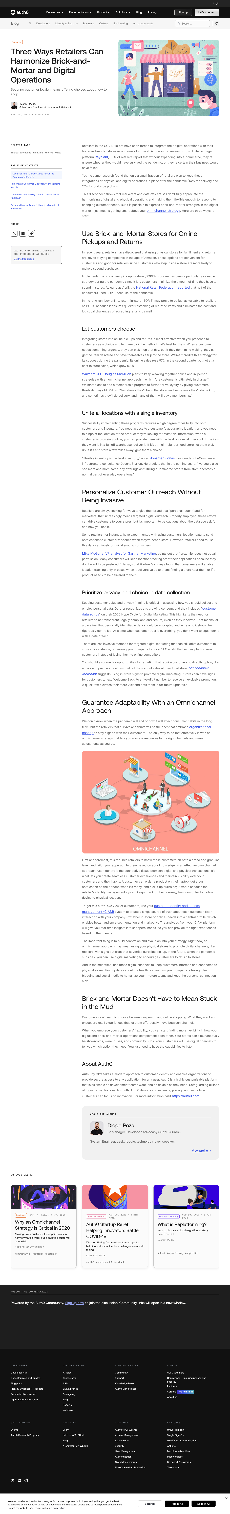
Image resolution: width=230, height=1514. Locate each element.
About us (172, 1400)
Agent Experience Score (24, 1402)
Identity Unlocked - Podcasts (27, 1391)
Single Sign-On (175, 1438)
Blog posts (17, 1386)
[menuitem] (54, 12)
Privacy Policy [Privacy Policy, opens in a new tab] (58, 1508)
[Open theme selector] (216, 23)
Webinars (68, 1413)
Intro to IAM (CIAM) (74, 1438)
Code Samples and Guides (25, 1381)
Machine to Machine (178, 1454)
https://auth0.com (184, 1088)
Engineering (120, 23)
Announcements (143, 23)
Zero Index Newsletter (23, 1397)
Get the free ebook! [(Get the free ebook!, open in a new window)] (24, 258)
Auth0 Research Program (25, 1438)
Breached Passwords (179, 1465)
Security (119, 1448)
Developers (43, 23)
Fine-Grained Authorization (130, 1470)
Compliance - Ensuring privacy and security (186, 1383)
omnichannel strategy (162, 210)
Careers (180, 1395)
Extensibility (122, 1443)
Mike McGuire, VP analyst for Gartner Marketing (116, 550)
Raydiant (101, 156)
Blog (15, 23)
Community (121, 1375)
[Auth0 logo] (20, 12)
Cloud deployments (126, 1465)
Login (216, 3)
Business (88, 23)
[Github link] (26, 1483)
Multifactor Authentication (182, 1443)
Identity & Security (66, 23)
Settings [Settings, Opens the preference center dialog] (150, 1503)
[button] (183, 12)
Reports (67, 1407)
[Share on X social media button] (14, 233)
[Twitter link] (13, 1483)
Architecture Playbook (75, 1448)
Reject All (177, 1503)
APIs (65, 1386)
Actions (171, 1448)
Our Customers (175, 1375)
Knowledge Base (124, 1386)
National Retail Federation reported (160, 286)
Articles (67, 1375)
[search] (192, 23)
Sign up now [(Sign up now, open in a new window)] (74, 1306)
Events (14, 1432)
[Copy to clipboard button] (31, 233)
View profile (200, 1143)
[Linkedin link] (19, 1483)
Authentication (123, 1459)
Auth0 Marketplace (126, 1391)
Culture (103, 23)
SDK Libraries (70, 1391)
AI (30, 23)
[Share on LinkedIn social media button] (22, 233)
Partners (172, 1389)
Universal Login (175, 1432)
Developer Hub (19, 1375)
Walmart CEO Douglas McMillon (104, 372)
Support (119, 1381)
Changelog (69, 1397)
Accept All (203, 1503)
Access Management (127, 1438)
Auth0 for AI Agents (126, 1432)
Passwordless (175, 1459)
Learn (66, 1432)
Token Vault (173, 1470)
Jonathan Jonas (161, 456)
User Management (125, 1454)
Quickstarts (69, 1381)
